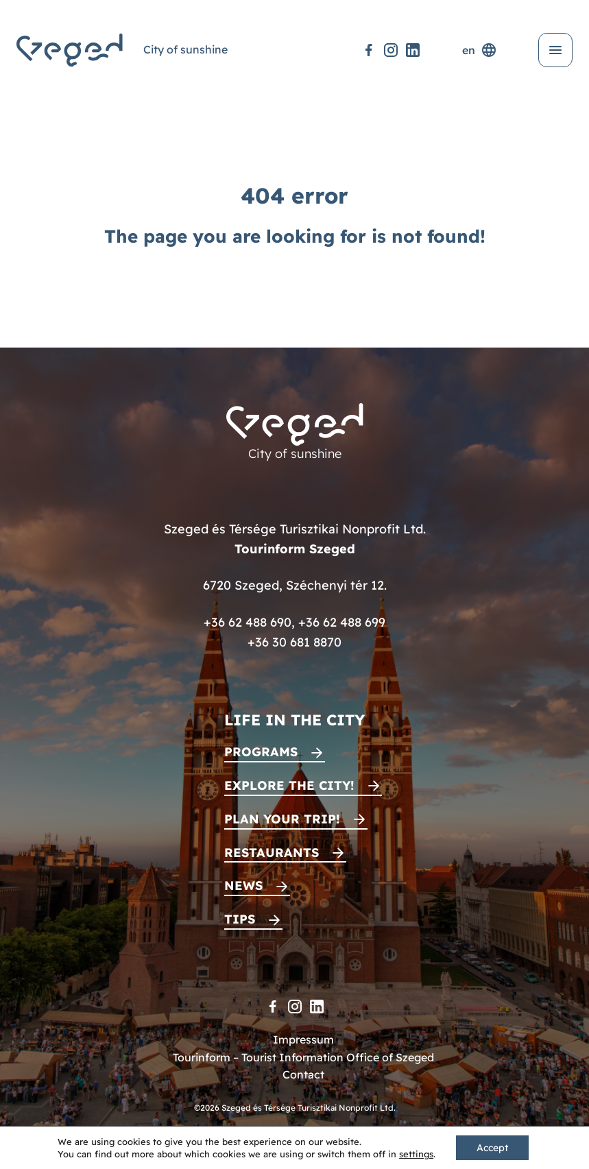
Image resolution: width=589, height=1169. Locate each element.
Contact (303, 1074)
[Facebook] (369, 50)
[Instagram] (391, 50)
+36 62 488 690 (247, 622)
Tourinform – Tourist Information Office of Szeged (303, 1057)
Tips (239, 919)
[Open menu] (555, 50)
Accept (492, 1148)
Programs (261, 752)
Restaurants (271, 852)
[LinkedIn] (413, 50)
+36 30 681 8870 (294, 642)
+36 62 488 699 (341, 622)
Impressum (303, 1039)
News (243, 885)
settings (416, 1153)
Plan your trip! (282, 819)
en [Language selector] (479, 50)
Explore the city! (289, 785)
